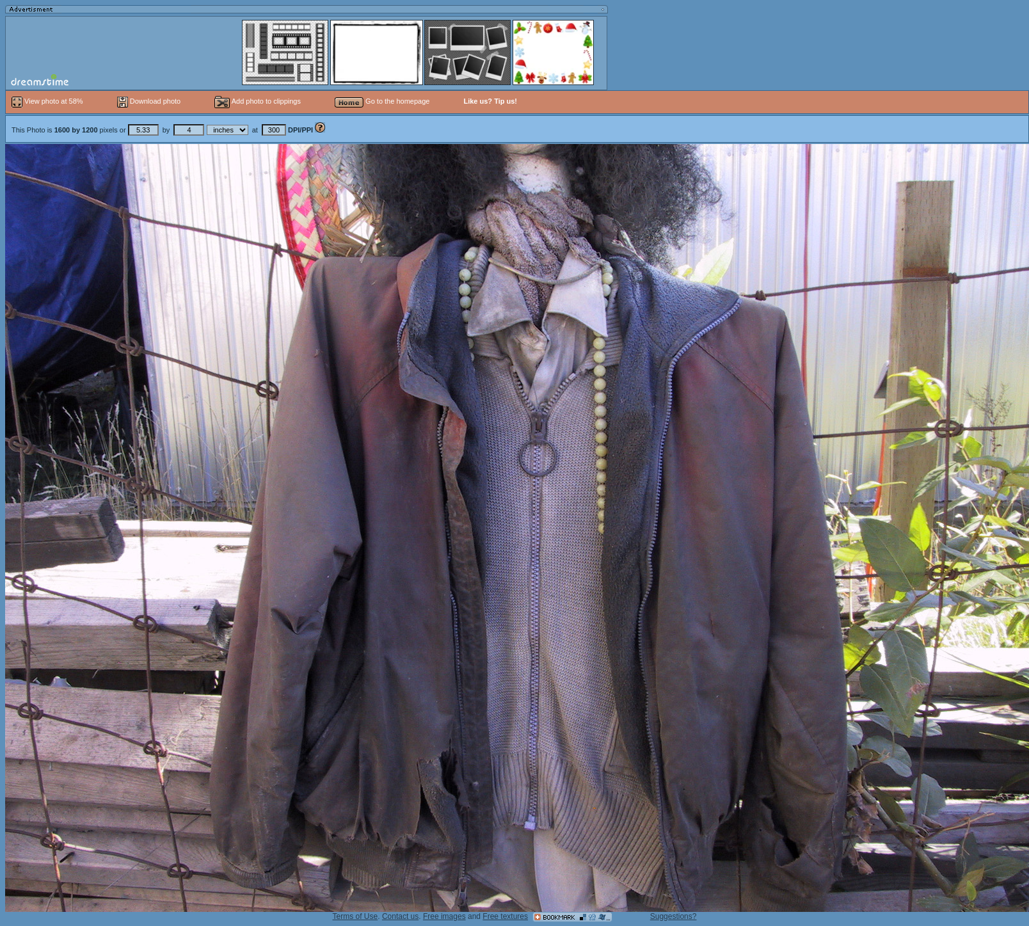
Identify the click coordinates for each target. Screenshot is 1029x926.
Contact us (400, 916)
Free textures (505, 916)
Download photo (149, 101)
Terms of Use (355, 916)
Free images (444, 916)
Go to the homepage (382, 101)
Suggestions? (673, 916)
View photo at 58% (48, 101)
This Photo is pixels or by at (163, 130)
